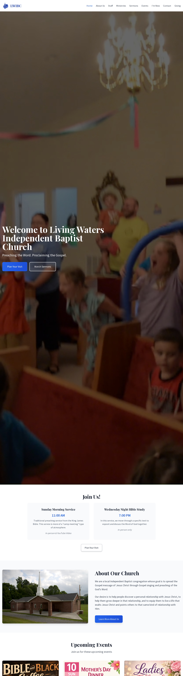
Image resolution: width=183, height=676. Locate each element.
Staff (110, 5)
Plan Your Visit (92, 547)
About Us (100, 5)
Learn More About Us (109, 619)
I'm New (156, 5)
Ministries (121, 5)
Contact (167, 5)
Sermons (133, 5)
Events (145, 5)
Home (89, 5)
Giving (178, 5)
